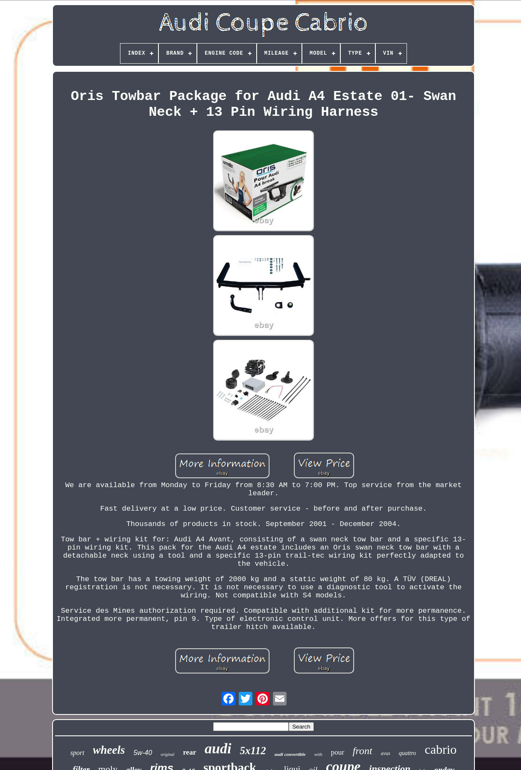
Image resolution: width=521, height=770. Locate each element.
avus (385, 753)
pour (337, 752)
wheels (109, 750)
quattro (407, 753)
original (167, 754)
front (362, 750)
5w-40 (143, 752)
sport (77, 752)
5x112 (253, 750)
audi (218, 748)
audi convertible (290, 754)
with (318, 754)
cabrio (440, 749)
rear (189, 752)
